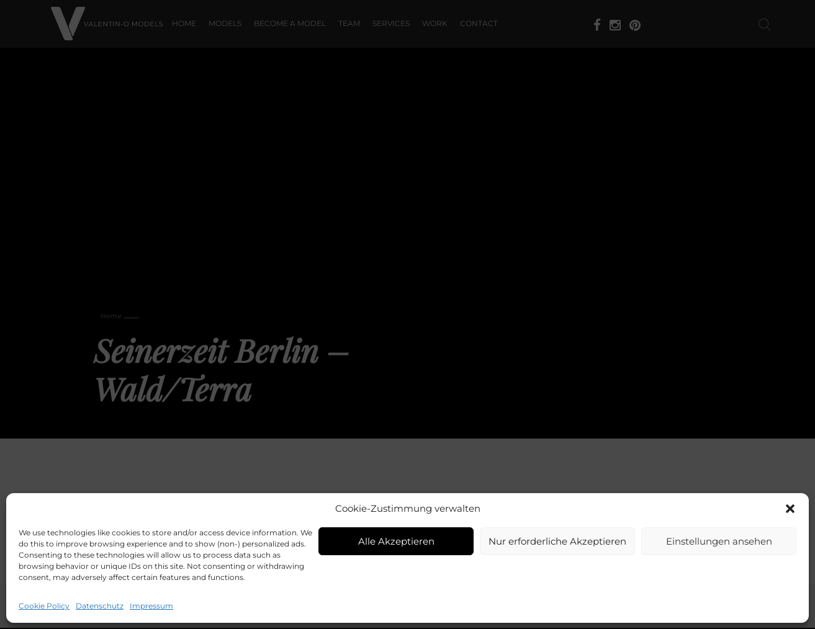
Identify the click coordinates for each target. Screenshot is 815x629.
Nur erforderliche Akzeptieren (557, 541)
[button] (790, 508)
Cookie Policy (44, 605)
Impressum (151, 605)
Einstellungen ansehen (719, 541)
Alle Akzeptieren (396, 541)
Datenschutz (100, 605)
